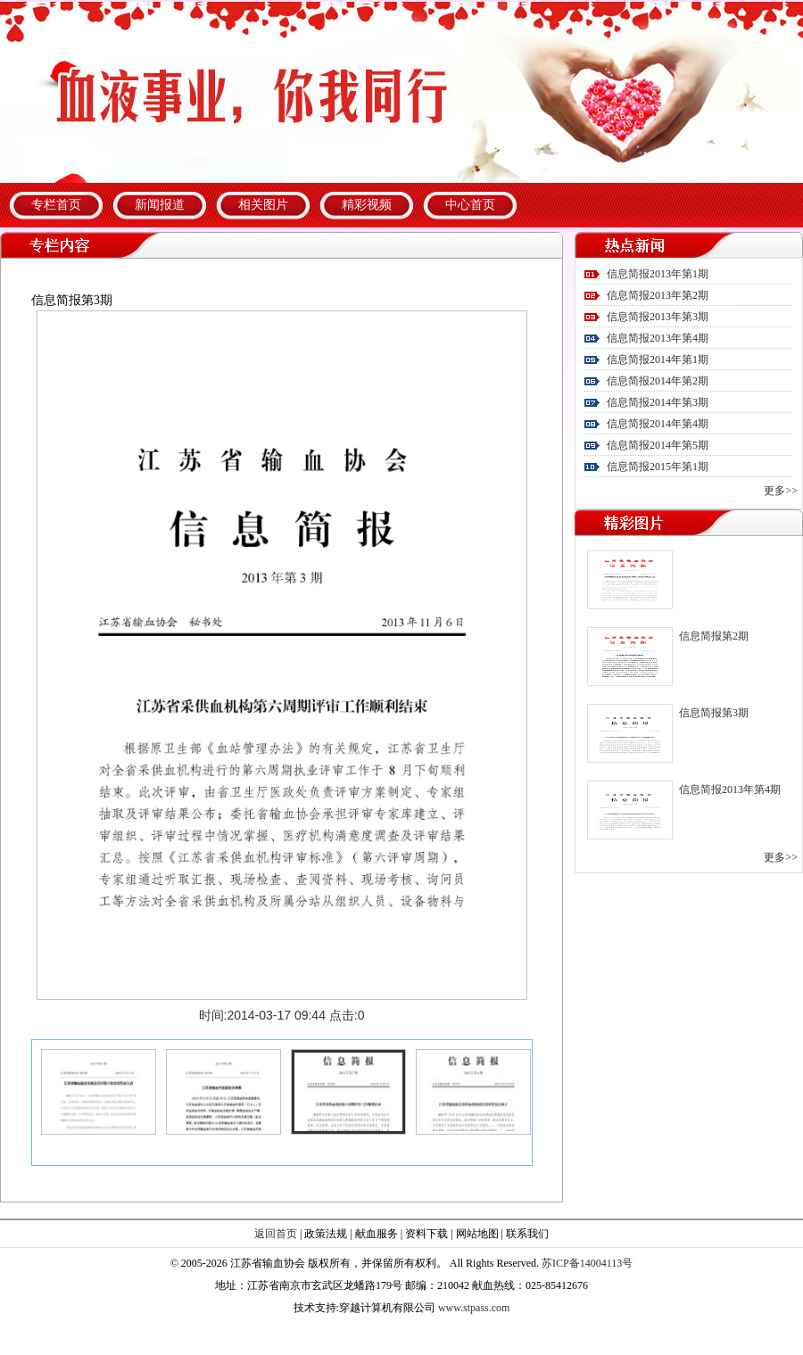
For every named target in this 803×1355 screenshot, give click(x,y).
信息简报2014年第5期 (657, 445)
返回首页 (275, 1233)
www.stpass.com (474, 1307)
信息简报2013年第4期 (657, 338)
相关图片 (263, 204)
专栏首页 (56, 204)
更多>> (781, 490)
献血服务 (376, 1233)
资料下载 (426, 1233)
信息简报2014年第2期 (657, 381)
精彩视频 (367, 204)
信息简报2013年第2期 (657, 295)
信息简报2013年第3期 (657, 316)
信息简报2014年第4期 (657, 423)
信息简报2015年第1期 (657, 466)
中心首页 (470, 204)
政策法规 (325, 1233)
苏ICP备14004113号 (587, 1263)
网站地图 (477, 1233)
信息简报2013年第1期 (657, 274)
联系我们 (527, 1233)
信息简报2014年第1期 (657, 359)
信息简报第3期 (714, 712)
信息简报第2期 (714, 636)
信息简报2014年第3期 (657, 402)
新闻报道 (160, 204)
